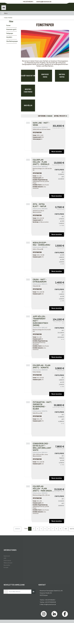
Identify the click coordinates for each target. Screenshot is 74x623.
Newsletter (7, 565)
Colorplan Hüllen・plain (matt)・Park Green (42, 488)
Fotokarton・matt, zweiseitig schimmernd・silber (42, 405)
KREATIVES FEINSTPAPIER (28, 90)
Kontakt (6, 567)
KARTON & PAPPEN (62, 75)
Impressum (7, 556)
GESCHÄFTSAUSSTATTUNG (28, 76)
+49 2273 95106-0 (28, 1)
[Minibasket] (70, 7)
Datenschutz (7, 560)
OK (33, 592)
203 (66, 529)
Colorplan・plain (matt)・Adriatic (41, 366)
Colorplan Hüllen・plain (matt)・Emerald (41, 162)
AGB (5, 558)
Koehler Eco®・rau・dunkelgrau (41, 244)
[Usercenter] (62, 7)
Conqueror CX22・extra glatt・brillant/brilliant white (42, 446)
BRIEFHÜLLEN (28, 105)
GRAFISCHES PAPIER (45, 75)
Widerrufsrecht (8, 563)
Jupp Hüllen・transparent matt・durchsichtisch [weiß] (40, 320)
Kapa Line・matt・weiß (41, 124)
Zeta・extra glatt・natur (39, 205)
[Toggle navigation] (2, 13)
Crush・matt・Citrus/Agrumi (40, 280)
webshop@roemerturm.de (43, 1)
